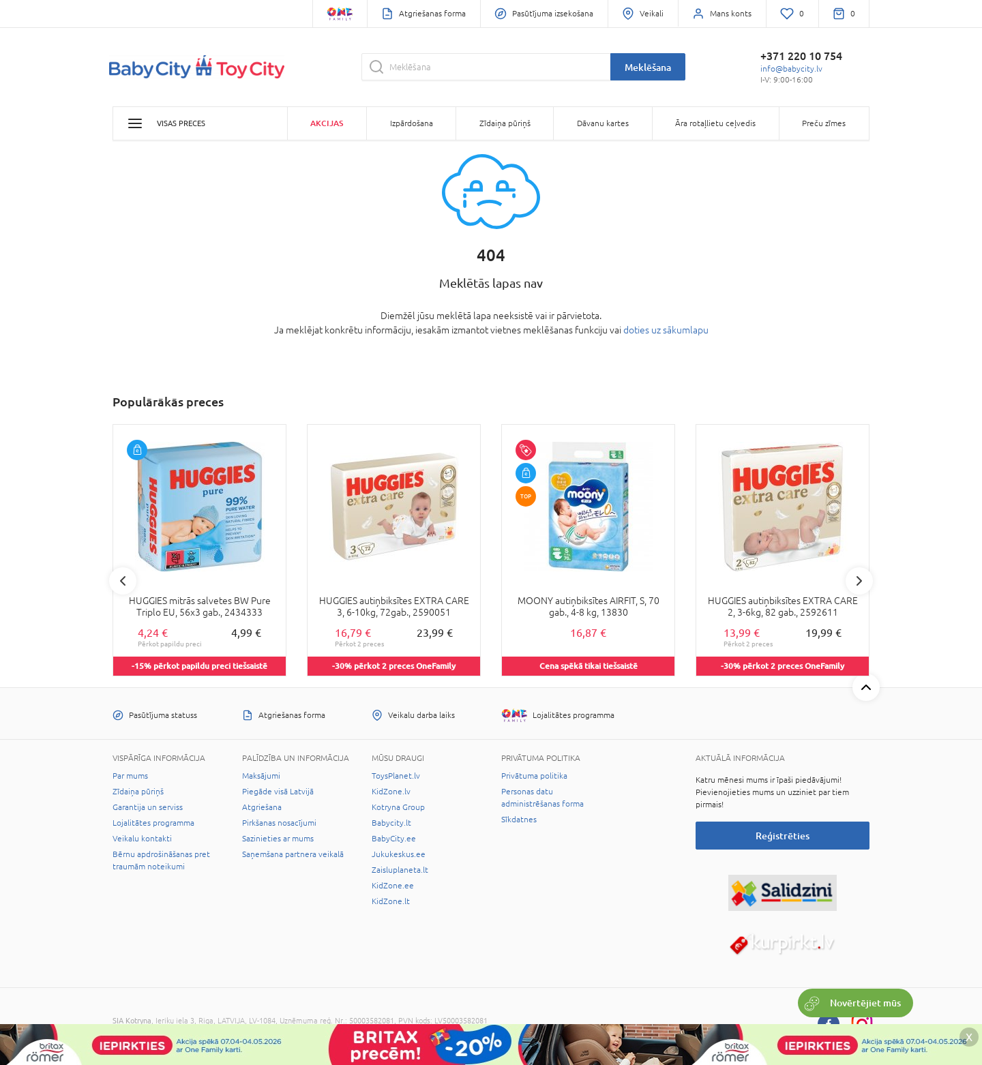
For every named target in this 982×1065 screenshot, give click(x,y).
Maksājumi (261, 776)
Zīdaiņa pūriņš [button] (505, 123)
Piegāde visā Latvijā (278, 791)
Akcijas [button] (326, 123)
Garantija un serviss (148, 807)
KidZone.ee (393, 885)
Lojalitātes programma (153, 823)
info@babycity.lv (791, 69)
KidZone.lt (391, 901)
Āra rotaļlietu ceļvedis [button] (715, 123)
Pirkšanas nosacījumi (279, 823)
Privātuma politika (534, 776)
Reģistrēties (782, 835)
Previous (122, 581)
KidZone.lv (391, 791)
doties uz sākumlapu (666, 330)
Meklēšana (648, 67)
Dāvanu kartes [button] (603, 123)
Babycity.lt (391, 823)
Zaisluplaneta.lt (400, 870)
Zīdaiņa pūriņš (138, 791)
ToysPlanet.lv (396, 776)
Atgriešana (262, 807)
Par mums (130, 776)
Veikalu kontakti (142, 838)
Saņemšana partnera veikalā (293, 854)
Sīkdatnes (519, 819)
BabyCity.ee (394, 838)
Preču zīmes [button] (824, 123)
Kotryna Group (398, 807)
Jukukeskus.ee (399, 854)
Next (859, 581)
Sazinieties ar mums (278, 838)
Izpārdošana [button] (411, 123)
